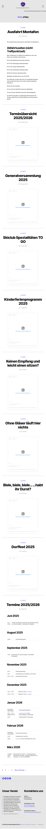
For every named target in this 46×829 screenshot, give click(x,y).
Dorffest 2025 (22, 547)
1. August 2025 (24, 308)
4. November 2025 (24, 122)
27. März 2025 (24, 609)
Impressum (33, 824)
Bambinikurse (22, 713)
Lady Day (18, 739)
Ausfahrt (30, 692)
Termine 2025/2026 (23, 605)
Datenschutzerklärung (26, 824)
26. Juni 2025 (24, 493)
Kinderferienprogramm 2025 (23, 302)
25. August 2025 (23, 246)
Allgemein (23, 27)
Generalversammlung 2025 (23, 178)
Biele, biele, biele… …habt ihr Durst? (23, 487)
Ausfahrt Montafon (23, 32)
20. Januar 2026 (23, 36)
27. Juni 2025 (24, 431)
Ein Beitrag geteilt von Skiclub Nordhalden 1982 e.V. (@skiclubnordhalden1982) (23, 160)
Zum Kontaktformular (29, 805)
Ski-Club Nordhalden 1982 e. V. (13, 824)
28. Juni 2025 (24, 370)
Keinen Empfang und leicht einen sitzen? (23, 363)
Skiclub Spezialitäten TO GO (23, 240)
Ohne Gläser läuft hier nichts (23, 425)
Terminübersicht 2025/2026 (23, 116)
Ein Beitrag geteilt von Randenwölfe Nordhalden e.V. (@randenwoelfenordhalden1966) (24, 469)
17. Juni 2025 (23, 551)
